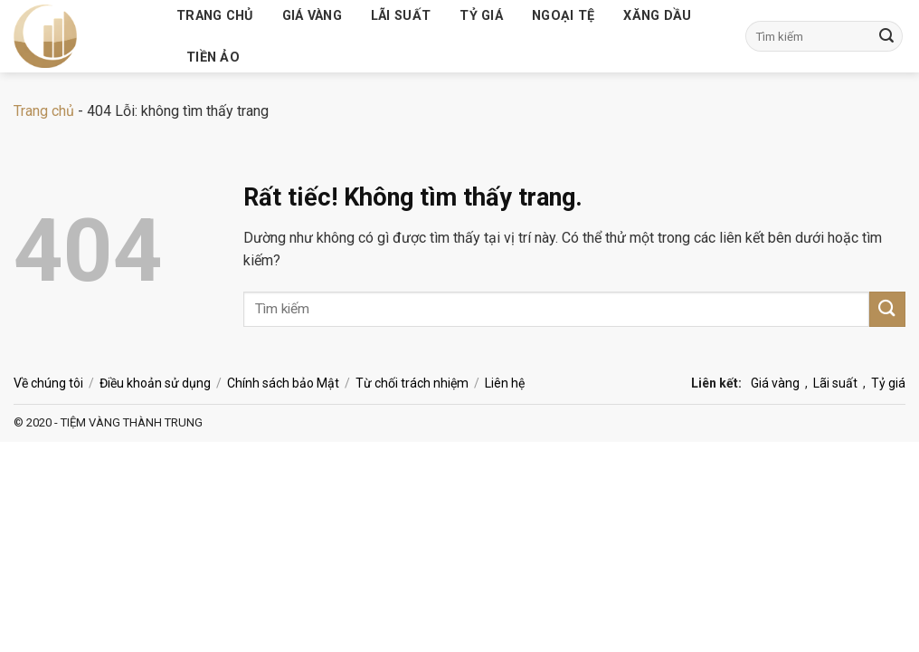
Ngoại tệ (563, 16)
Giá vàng (312, 16)
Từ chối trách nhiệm (412, 383)
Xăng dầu (657, 16)
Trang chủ (214, 16)
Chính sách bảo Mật (283, 383)
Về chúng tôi (48, 383)
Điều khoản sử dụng (155, 383)
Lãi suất (401, 16)
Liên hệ (505, 383)
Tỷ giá (481, 16)
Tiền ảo (213, 57)
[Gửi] (886, 36)
